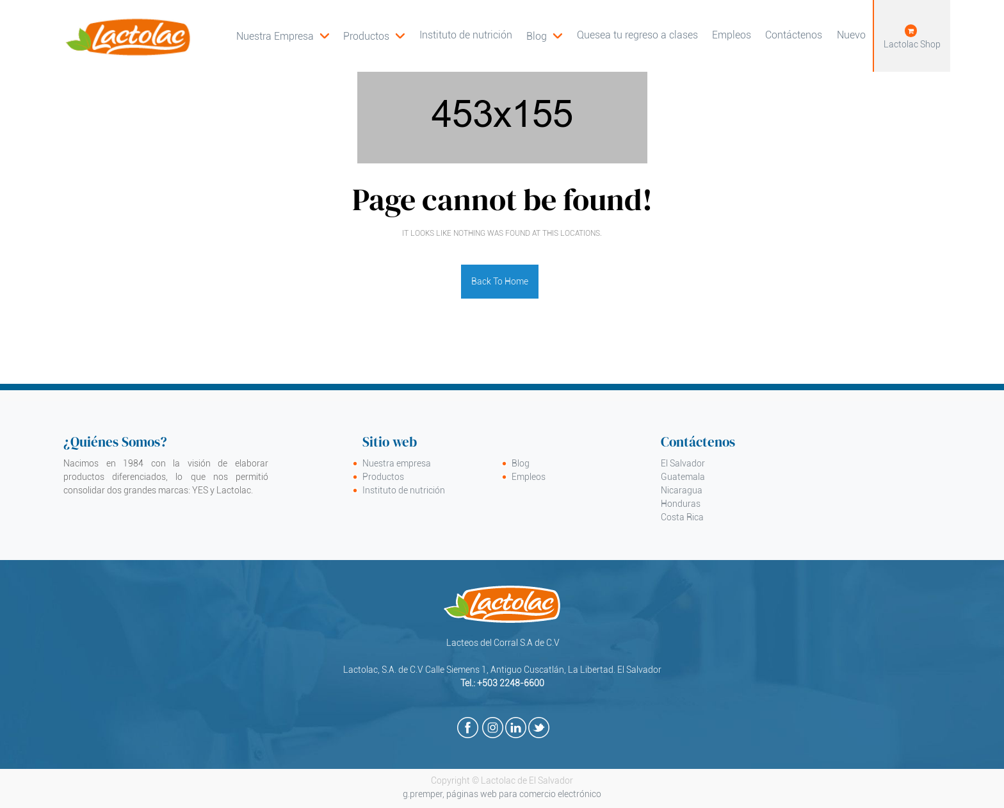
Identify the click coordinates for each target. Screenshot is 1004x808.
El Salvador (683, 463)
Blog (521, 463)
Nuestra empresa (396, 463)
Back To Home (499, 281)
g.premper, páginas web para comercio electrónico (502, 794)
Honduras (680, 504)
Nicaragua (681, 490)
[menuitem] (374, 35)
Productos (383, 477)
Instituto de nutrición (403, 490)
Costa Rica (682, 517)
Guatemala (683, 477)
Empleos (529, 477)
